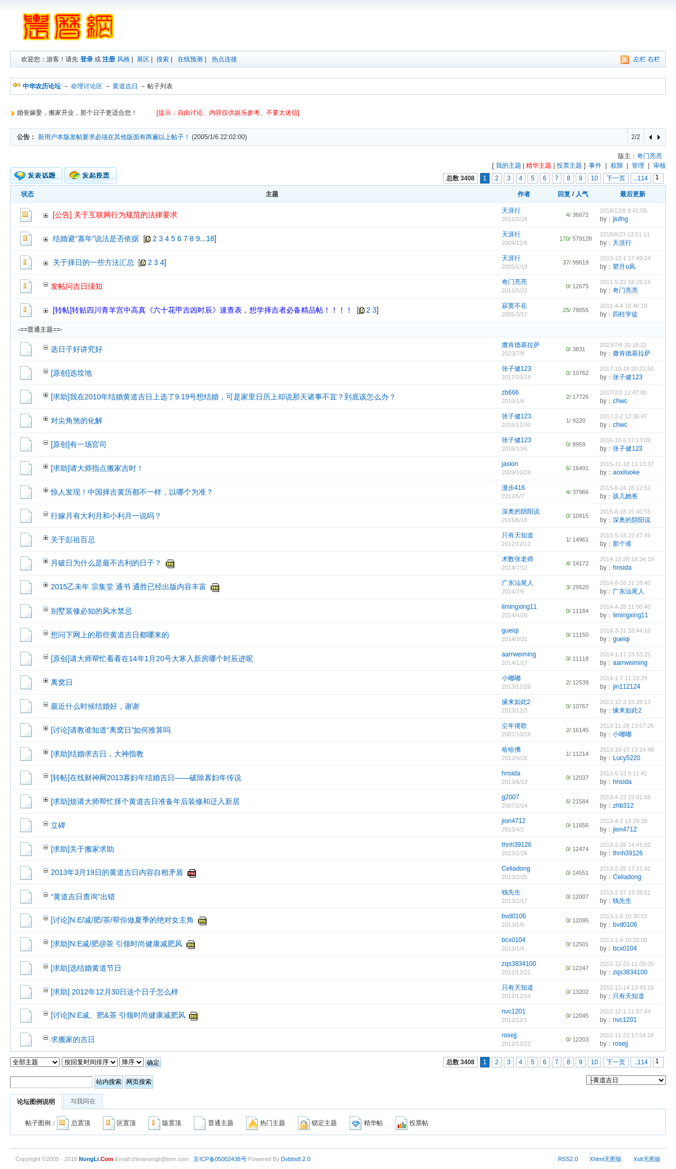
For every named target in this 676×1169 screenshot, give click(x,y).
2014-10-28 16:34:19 (627, 559)
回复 (564, 194)
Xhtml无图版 (605, 1159)
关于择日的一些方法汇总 (93, 262)
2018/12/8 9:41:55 (623, 210)
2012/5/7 (513, 496)
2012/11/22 (516, 1043)
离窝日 (62, 682)
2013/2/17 (515, 901)
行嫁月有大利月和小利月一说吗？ (106, 516)
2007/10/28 (516, 734)
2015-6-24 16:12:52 (625, 488)
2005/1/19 (515, 266)
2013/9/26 (515, 758)
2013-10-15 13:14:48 (627, 749)
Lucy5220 (626, 758)
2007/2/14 (515, 805)
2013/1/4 (513, 948)
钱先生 (511, 892)
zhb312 (623, 805)
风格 (123, 59)
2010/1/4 (513, 401)
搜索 (162, 59)
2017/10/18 (516, 377)
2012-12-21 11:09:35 (627, 964)
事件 (595, 165)
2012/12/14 (516, 996)
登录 (86, 59)
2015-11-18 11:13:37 (627, 464)
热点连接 (224, 59)
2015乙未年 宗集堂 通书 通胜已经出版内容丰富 (128, 586)
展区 (143, 59)
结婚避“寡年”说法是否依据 (96, 238)
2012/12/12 (516, 544)
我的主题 (508, 165)
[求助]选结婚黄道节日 (86, 968)
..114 (641, 178)
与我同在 (83, 1101)
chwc (620, 401)
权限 (617, 165)
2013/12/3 (515, 710)
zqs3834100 (519, 963)
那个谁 (622, 543)
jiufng (620, 219)
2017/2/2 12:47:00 (623, 392)
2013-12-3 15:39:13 (625, 702)
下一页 (615, 178)
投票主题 (569, 165)
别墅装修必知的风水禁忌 (91, 611)
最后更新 (632, 194)
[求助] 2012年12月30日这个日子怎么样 (115, 992)
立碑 (58, 825)
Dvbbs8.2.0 (296, 1159)
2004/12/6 (515, 243)
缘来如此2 (516, 702)
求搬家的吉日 (73, 1039)
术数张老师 (517, 559)
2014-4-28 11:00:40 (625, 607)
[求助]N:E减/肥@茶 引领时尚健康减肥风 (116, 943)
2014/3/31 (515, 639)
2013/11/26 (516, 686)
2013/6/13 (515, 782)
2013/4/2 (513, 829)
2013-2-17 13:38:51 (625, 892)
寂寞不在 (514, 305)
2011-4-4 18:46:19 (623, 306)
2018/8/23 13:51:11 (625, 234)
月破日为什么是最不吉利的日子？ (106, 563)
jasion (510, 464)
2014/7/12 (515, 567)
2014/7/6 (513, 591)
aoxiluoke (626, 472)
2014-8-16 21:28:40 (625, 583)
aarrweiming (519, 654)
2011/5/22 (515, 290)
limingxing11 (519, 606)
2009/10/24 (516, 472)
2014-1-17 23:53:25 (625, 654)
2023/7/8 (513, 353)
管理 (638, 165)
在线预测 (190, 59)
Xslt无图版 (646, 1159)
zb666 (510, 392)
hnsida (622, 567)
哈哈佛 (511, 749)
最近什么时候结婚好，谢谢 (95, 706)
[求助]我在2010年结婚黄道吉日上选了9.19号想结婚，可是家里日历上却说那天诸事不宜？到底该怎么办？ (223, 396)
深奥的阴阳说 (521, 511)
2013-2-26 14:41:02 (625, 845)
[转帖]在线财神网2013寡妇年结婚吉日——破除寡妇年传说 (146, 777)
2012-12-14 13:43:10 (627, 987)
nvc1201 (513, 1011)
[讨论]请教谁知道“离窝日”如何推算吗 (111, 730)
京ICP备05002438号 (219, 1159)
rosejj (509, 1035)
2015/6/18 (515, 520)
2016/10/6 (515, 448)
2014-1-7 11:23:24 (623, 678)
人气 (582, 194)
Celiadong (516, 868)
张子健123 (516, 368)
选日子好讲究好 (76, 349)
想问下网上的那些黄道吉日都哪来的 (110, 635)
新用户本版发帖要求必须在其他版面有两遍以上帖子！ (114, 137)
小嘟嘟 (511, 678)
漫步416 (513, 487)
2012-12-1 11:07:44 (625, 1011)
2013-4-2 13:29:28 (623, 821)
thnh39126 (517, 844)
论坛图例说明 (36, 1102)
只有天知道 (517, 535)
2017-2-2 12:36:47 (623, 416)
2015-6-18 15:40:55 (625, 511)
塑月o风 (624, 266)
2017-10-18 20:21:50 (627, 369)
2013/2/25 (515, 877)
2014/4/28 (515, 615)
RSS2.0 (568, 1159)
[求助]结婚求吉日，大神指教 (97, 754)
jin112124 (626, 686)
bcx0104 (513, 940)
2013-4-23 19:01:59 (625, 797)
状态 (27, 194)
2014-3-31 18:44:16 (625, 630)
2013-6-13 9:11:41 (623, 773)
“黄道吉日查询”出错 (83, 896)
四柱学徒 (625, 314)
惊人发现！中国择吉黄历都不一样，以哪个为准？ (132, 492)
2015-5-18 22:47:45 (625, 535)
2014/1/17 (515, 663)
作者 (524, 194)
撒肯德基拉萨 (521, 345)
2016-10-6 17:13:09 (625, 440)
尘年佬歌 (514, 725)
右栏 (653, 59)
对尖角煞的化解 (76, 420)
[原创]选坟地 (71, 373)
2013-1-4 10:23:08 (623, 940)
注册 (108, 59)
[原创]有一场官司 (79, 444)
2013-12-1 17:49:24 (625, 258)
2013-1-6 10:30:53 (623, 916)
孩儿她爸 (625, 496)
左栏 (639, 59)
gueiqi (510, 630)
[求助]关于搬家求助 (82, 849)
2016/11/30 (516, 425)
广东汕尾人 (517, 583)
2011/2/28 (515, 219)
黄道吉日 (125, 86)
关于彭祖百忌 (73, 539)
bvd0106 (514, 916)
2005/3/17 (515, 314)
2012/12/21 (516, 972)
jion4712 (513, 821)
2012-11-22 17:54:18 (627, 1035)
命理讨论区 (86, 86)
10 (594, 178)
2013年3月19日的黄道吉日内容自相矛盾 (117, 872)
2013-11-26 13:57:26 (627, 726)
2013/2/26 (515, 853)
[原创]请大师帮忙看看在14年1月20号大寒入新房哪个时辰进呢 (152, 658)
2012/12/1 (515, 1020)
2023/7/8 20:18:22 (623, 345)
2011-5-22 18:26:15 (625, 282)
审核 (659, 165)
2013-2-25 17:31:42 (625, 868)
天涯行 (511, 210)
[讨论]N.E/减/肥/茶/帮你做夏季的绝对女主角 (122, 920)
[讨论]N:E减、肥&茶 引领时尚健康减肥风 (118, 1015)
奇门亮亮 (649, 156)
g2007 (510, 797)
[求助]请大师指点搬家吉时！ (97, 468)
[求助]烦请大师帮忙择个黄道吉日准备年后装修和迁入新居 (145, 801)
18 (210, 238)
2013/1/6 (513, 924)
